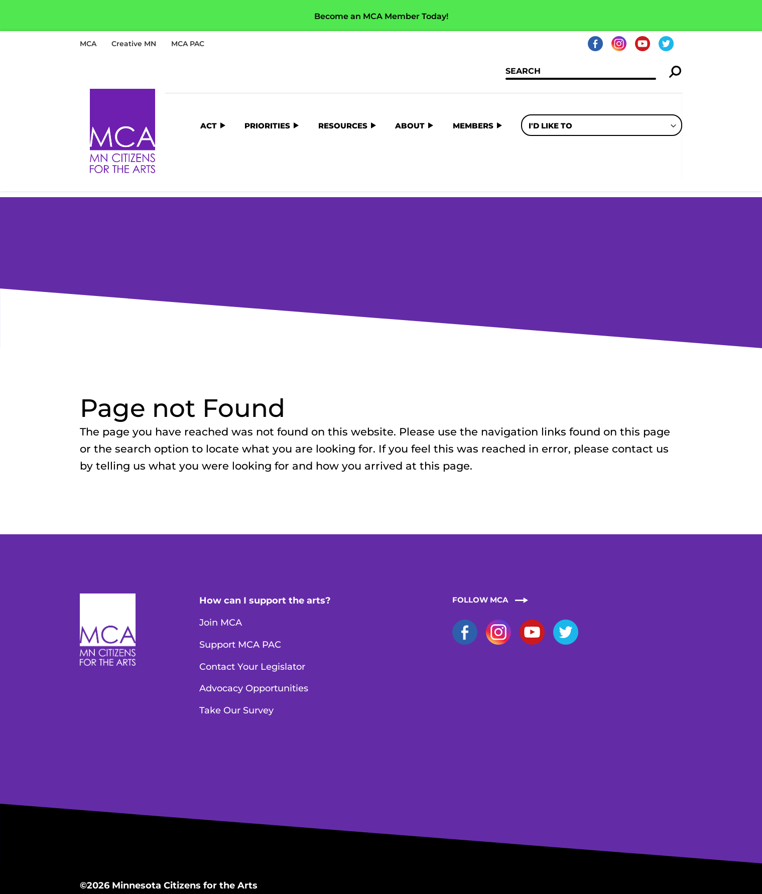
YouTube (642, 43)
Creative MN (133, 43)
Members (473, 98)
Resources (342, 98)
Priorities (267, 98)
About (410, 98)
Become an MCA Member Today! (381, 16)
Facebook (595, 43)
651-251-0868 (126, 841)
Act (208, 98)
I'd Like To (550, 98)
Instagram (618, 43)
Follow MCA (480, 519)
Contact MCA (281, 841)
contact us (640, 368)
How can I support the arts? (265, 520)
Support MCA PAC (240, 564)
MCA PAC (187, 43)
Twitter (666, 43)
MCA (88, 43)
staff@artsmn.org (203, 841)
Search (675, 72)
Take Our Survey (236, 630)
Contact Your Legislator (252, 586)
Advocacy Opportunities (253, 608)
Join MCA (220, 542)
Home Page (122, 131)
